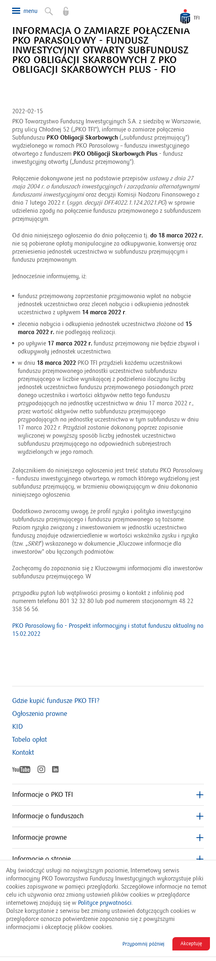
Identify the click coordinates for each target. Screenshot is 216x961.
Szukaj (48, 9)
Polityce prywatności (105, 902)
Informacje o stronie (107, 859)
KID (17, 727)
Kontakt (23, 753)
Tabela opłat (29, 740)
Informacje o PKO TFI (107, 795)
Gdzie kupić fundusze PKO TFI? (55, 701)
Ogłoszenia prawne (39, 714)
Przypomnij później (143, 944)
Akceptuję (191, 943)
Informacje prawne (107, 838)
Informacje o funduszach (107, 816)
